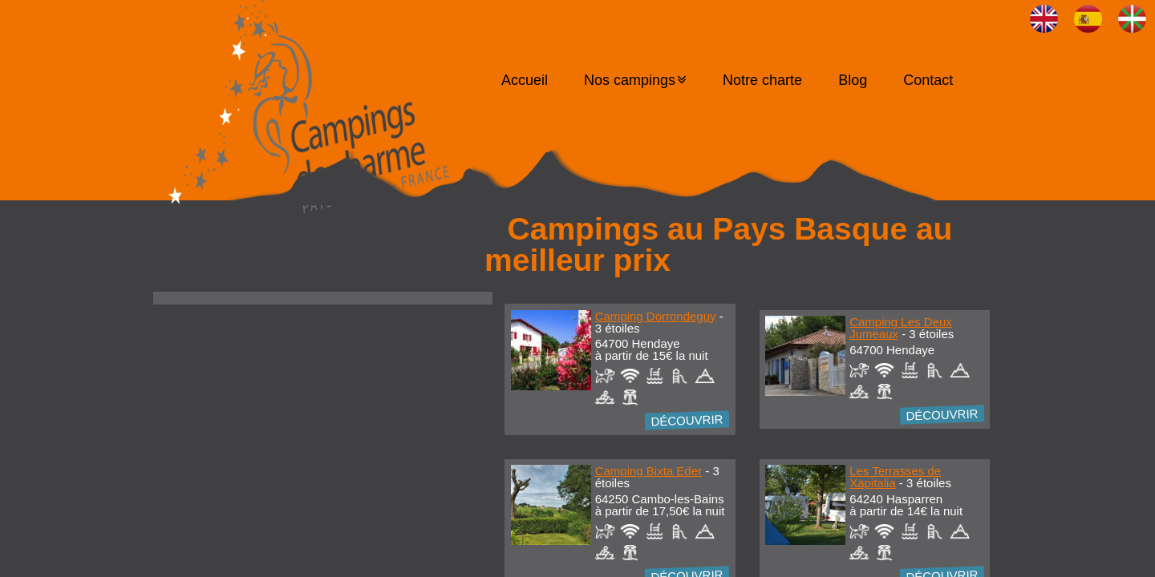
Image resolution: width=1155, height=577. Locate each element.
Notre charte (762, 80)
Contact (928, 80)
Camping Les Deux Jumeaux (900, 328)
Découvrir (686, 420)
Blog (852, 80)
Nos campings (629, 80)
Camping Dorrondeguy (655, 316)
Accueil (524, 80)
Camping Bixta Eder (648, 471)
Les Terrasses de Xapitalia (895, 477)
